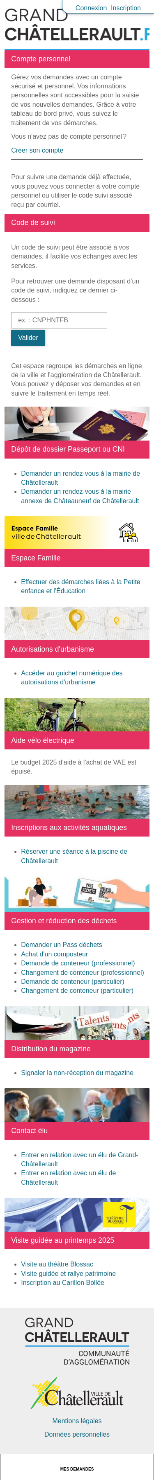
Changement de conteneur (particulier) (77, 990)
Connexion (91, 7)
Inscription (126, 7)
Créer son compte (37, 150)
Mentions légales (76, 1420)
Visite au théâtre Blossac (57, 1264)
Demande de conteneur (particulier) (72, 981)
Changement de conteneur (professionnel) (82, 972)
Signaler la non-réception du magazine (77, 1072)
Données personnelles (77, 1434)
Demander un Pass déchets (61, 944)
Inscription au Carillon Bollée (62, 1282)
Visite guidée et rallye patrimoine (68, 1273)
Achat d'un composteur (54, 954)
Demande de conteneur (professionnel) (78, 963)
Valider (28, 337)
